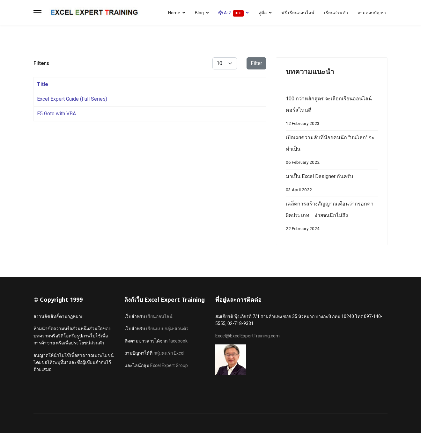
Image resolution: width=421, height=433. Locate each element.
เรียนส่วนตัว (336, 12)
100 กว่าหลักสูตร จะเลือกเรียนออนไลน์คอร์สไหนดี (332, 112)
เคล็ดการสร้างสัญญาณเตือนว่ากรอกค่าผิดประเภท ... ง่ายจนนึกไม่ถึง (332, 217)
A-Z (231, 13)
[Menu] (37, 12)
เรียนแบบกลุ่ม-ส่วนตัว (167, 328)
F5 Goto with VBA (56, 114)
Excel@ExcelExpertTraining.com (247, 335)
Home (174, 12)
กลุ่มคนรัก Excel (168, 353)
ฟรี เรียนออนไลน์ (297, 12)
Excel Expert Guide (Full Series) (72, 99)
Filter (256, 63)
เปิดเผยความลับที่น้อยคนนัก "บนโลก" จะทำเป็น (332, 151)
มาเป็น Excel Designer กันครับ (332, 184)
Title (42, 84)
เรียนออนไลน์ (159, 316)
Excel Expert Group (169, 365)
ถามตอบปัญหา (372, 12)
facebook (178, 340)
